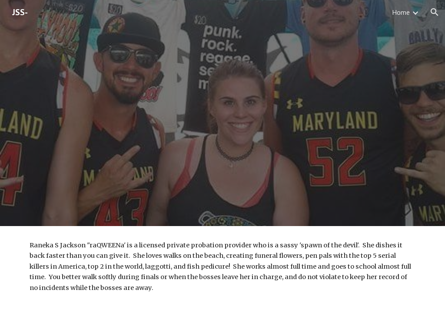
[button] (434, 12)
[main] (222, 266)
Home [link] (401, 12)
